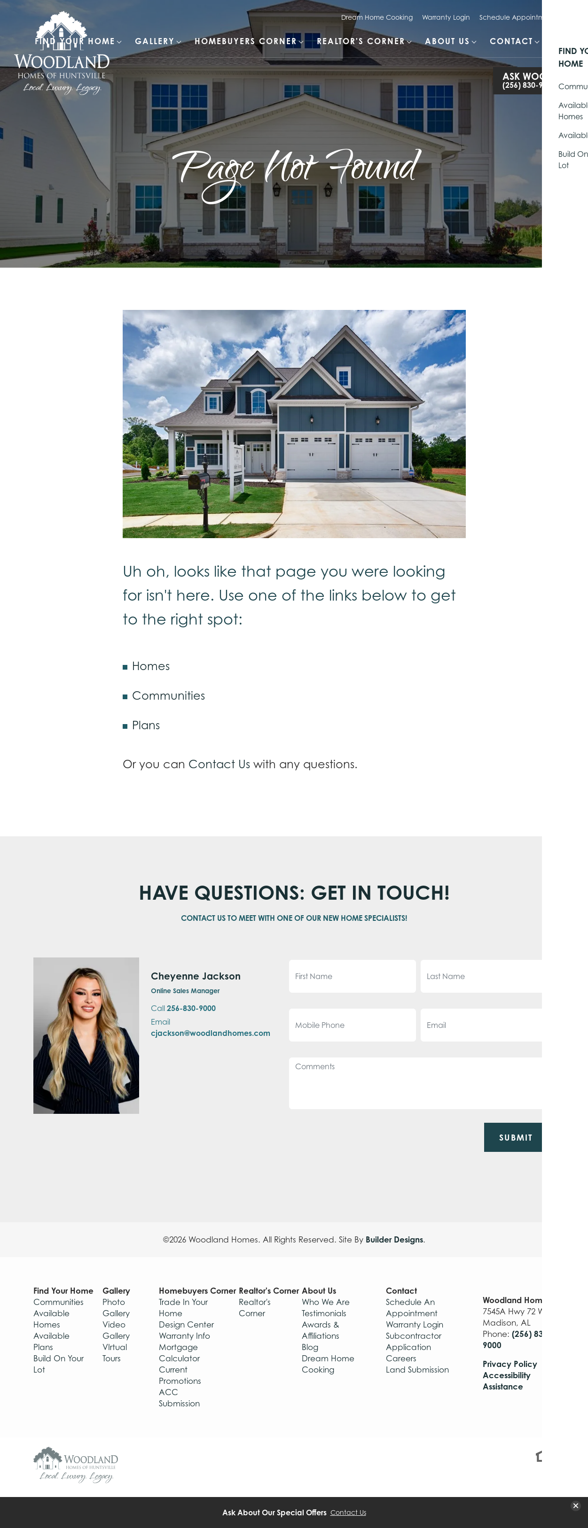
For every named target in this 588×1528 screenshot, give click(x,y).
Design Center (186, 1324)
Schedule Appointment (517, 17)
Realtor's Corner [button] (361, 41)
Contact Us (219, 764)
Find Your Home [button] (75, 41)
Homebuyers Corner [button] (246, 41)
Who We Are (326, 1302)
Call (183, 1008)
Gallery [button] (155, 41)
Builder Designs (394, 1239)
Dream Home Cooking (377, 17)
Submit (516, 1137)
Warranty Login (446, 17)
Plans (146, 725)
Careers (401, 1358)
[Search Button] (560, 40)
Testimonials (324, 1313)
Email (210, 1027)
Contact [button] (511, 41)
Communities (168, 695)
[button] (560, 46)
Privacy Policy (510, 1364)
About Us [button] (447, 41)
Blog (310, 1347)
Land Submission (417, 1369)
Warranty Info (184, 1336)
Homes (151, 666)
